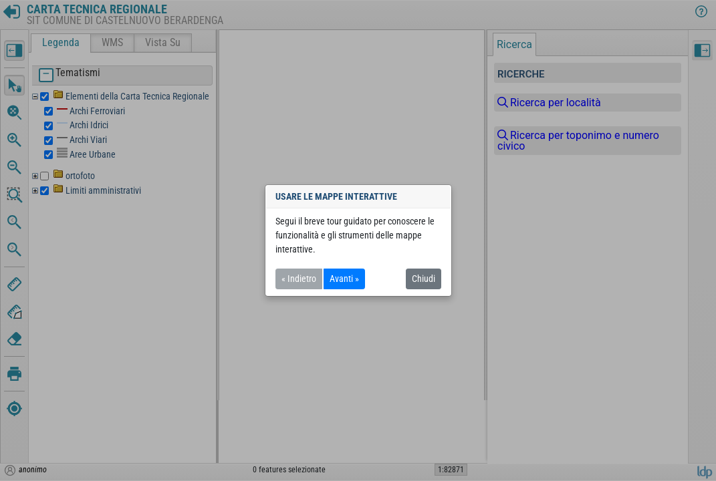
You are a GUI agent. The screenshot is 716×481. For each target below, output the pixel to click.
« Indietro (298, 278)
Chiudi (423, 278)
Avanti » (344, 278)
